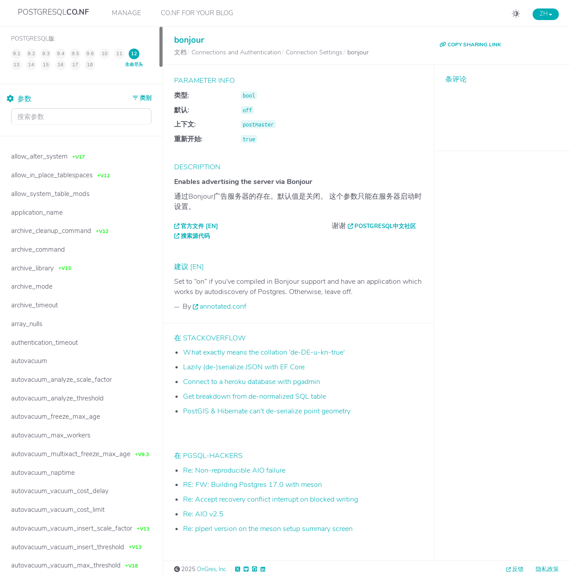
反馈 (518, 569)
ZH (546, 14)
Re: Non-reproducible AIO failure (234, 470)
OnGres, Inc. (212, 569)
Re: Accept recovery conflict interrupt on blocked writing (270, 499)
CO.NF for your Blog (197, 12)
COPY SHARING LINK (470, 44)
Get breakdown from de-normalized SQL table (254, 396)
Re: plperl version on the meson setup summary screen (268, 529)
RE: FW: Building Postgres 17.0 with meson (252, 485)
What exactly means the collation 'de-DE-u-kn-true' (264, 352)
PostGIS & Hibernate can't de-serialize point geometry (266, 411)
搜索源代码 (195, 236)
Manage (126, 12)
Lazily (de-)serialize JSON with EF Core (244, 367)
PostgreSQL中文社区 (385, 226)
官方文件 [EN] (199, 226)
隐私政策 (547, 569)
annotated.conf (223, 306)
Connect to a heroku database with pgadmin (251, 382)
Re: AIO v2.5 (203, 514)
